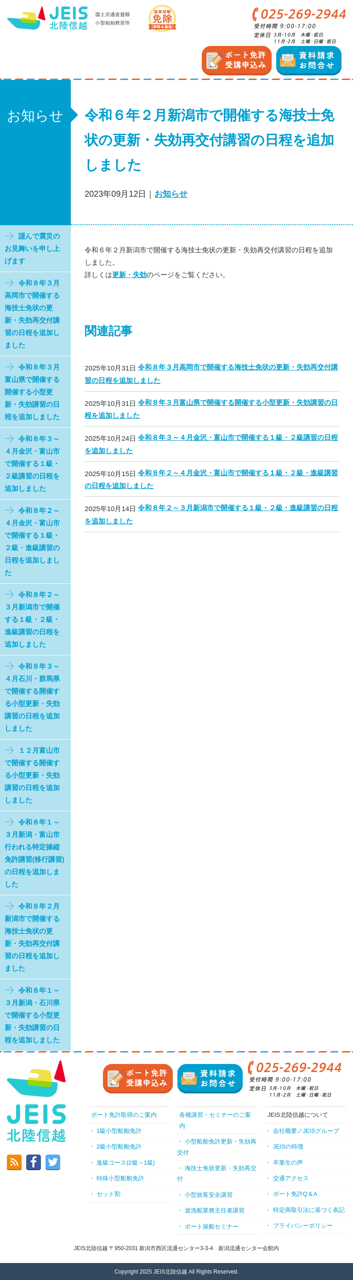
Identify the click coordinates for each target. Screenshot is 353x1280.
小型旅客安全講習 (209, 1194)
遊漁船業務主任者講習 (215, 1210)
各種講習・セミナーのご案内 (215, 1120)
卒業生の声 (288, 1162)
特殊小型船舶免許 (120, 1178)
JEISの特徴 (288, 1146)
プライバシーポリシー (303, 1225)
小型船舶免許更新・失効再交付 (216, 1146)
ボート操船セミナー (212, 1226)
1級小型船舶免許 (119, 1130)
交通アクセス (291, 1178)
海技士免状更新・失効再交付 (216, 1173)
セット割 (108, 1193)
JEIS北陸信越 (170, 1272)
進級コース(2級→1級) (126, 1162)
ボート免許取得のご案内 (124, 1114)
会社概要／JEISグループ (306, 1130)
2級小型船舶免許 (119, 1146)
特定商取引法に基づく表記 (309, 1209)
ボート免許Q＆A (295, 1193)
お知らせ (171, 194)
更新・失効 (129, 275)
